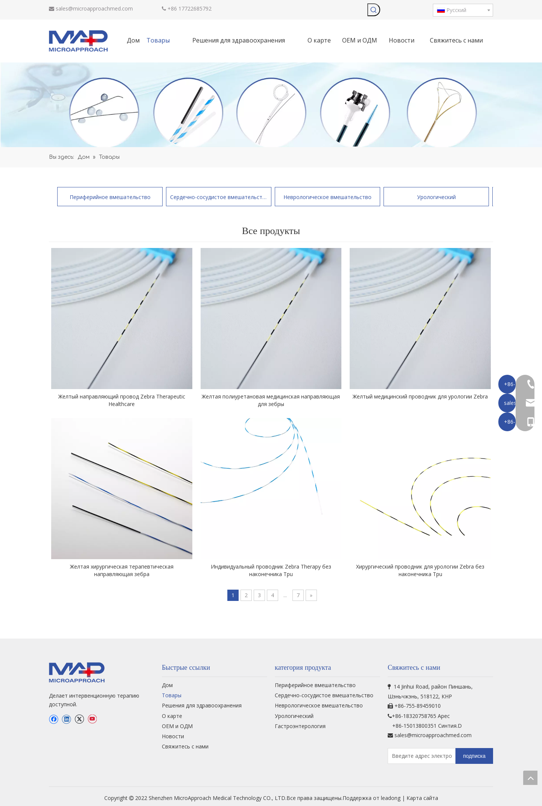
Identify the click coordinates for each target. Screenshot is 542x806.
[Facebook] (53, 719)
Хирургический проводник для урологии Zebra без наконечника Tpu (420, 570)
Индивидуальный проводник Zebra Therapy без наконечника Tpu (271, 570)
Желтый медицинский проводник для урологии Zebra (420, 396)
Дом (167, 685)
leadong (391, 797)
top (530, 778)
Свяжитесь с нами (185, 746)
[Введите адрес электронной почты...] (420, 755)
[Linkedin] (66, 719)
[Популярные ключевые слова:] (373, 9)
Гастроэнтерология (300, 726)
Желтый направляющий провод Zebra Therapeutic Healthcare (121, 400)
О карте (172, 715)
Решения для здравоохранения (202, 705)
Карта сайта (422, 797)
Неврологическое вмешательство (327, 197)
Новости (173, 736)
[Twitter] (79, 719)
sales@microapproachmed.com (94, 8)
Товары (171, 695)
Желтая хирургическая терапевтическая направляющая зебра (122, 570)
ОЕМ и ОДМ (177, 726)
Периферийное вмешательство (110, 197)
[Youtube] (92, 719)
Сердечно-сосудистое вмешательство (218, 197)
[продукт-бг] (271, 104)
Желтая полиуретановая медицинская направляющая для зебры (271, 400)
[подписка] (474, 756)
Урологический (436, 197)
